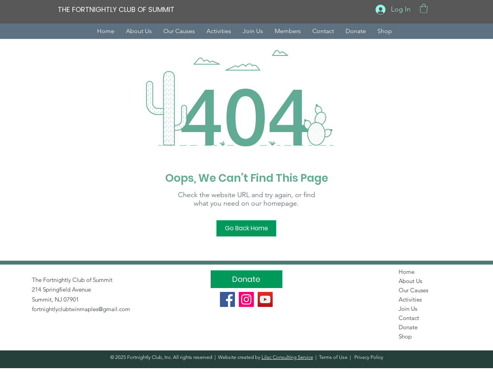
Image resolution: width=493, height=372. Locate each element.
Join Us (408, 308)
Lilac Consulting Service (287, 357)
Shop (405, 336)
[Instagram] (246, 299)
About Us (410, 281)
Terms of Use (333, 357)
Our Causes (413, 290)
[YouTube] (265, 299)
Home (406, 271)
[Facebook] (227, 299)
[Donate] (246, 279)
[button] (424, 8)
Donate (408, 327)
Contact (409, 318)
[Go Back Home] (246, 228)
